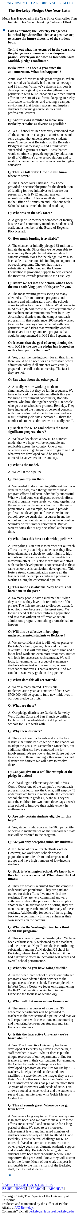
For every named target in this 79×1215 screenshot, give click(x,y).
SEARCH (37, 1188)
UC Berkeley (24, 1207)
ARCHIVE (56, 1188)
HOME (21, 1188)
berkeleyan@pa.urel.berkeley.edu (51, 1211)
